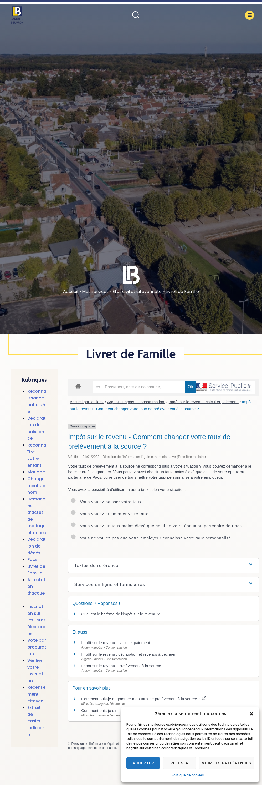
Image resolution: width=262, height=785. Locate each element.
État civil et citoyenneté (137, 291)
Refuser (179, 763)
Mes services (95, 291)
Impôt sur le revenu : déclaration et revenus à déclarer (128, 654)
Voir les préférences (226, 763)
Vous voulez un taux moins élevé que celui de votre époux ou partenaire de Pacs (156, 526)
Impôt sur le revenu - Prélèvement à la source (121, 666)
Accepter (143, 763)
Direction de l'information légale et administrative (105, 744)
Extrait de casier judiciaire (35, 721)
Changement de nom (36, 485)
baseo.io (113, 748)
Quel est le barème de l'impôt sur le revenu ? (120, 614)
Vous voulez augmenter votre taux (109, 513)
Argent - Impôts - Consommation (136, 401)
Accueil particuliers (87, 401)
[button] (251, 713)
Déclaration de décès (36, 546)
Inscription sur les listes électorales (37, 620)
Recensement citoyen (36, 694)
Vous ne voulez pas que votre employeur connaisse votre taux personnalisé (151, 538)
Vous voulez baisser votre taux (106, 501)
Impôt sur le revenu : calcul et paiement (204, 401)
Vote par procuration (36, 647)
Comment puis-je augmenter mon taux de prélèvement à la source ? (143, 699)
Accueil (70, 291)
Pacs (32, 559)
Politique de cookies (188, 775)
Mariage (36, 472)
